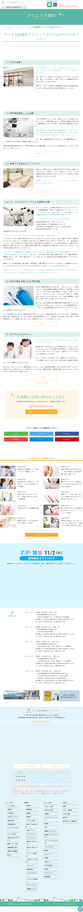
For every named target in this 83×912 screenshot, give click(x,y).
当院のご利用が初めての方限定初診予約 (41, 415)
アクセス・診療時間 (67, 815)
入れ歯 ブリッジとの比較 (32, 866)
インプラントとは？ (31, 843)
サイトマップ (57, 909)
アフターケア (30, 871)
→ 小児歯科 (41, 379)
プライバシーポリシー (68, 909)
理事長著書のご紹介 (12, 853)
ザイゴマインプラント (32, 890)
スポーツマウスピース (31, 839)
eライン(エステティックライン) (51, 824)
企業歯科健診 (47, 882)
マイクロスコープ (48, 878)
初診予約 (65, 823)
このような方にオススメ (31, 880)
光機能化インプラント (32, 894)
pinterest (66, 443)
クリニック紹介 (11, 811)
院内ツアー (9, 860)
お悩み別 (65, 808)
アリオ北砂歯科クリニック (12, 909)
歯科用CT (10, 815)
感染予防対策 (11, 826)
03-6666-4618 (68, 6)
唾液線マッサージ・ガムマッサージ (51, 841)
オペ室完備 (10, 818)
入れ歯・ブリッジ (30, 835)
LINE (16, 437)
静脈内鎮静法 (30, 875)
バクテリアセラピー (49, 852)
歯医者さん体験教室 (12, 856)
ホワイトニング (47, 859)
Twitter (41, 437)
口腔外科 (46, 874)
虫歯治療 (28, 811)
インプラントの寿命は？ (31, 860)
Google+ (16, 443)
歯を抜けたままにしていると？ (31, 848)
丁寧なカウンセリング (13, 822)
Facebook (67, 437)
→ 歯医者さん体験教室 (41, 385)
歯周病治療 (29, 815)
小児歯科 (46, 863)
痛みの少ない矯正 (49, 815)
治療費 (64, 812)
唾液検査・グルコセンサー (51, 836)
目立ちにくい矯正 (49, 812)
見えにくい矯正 (47, 808)
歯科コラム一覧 (41, 538)
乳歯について (48, 867)
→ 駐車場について (56, 769)
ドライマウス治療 (30, 826)
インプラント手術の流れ (31, 886)
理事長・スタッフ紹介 (12, 849)
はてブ (41, 443)
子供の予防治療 (48, 871)
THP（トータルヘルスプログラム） (51, 847)
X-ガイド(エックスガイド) (13, 835)
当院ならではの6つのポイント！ (13, 844)
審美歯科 (46, 856)
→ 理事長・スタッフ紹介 (41, 154)
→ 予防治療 (41, 326)
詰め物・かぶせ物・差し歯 (32, 831)
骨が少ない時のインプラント (31, 854)
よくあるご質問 (66, 819)
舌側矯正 (47, 819)
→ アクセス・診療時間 (41, 193)
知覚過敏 (28, 818)
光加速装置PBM (11, 829)
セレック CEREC (12, 839)
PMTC (46, 833)
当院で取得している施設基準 (69, 826)
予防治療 (46, 829)
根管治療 (28, 822)
